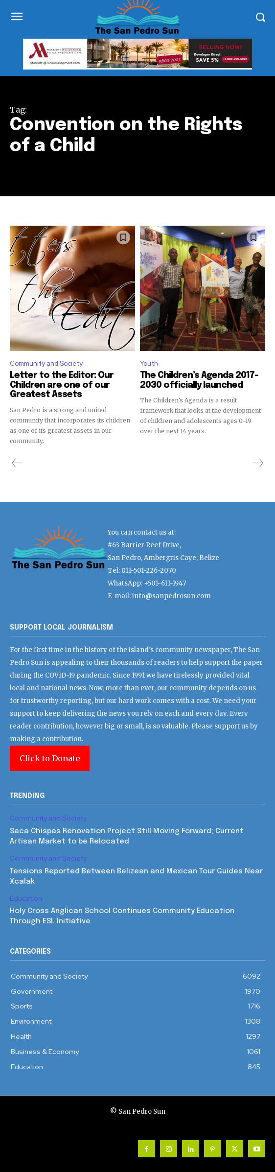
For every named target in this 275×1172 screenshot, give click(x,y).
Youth (149, 363)
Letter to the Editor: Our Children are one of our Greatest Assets (62, 385)
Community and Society (46, 363)
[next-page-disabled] (257, 463)
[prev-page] (17, 463)
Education (26, 898)
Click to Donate (50, 758)
